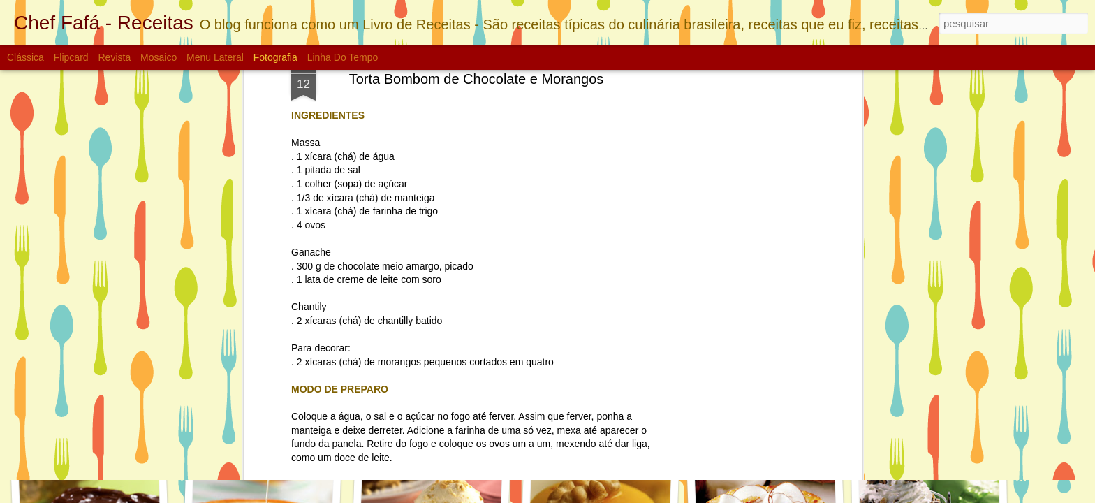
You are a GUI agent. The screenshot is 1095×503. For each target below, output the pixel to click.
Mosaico (158, 57)
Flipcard (71, 57)
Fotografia (275, 57)
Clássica (25, 57)
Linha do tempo (343, 57)
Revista (114, 57)
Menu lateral (215, 57)
